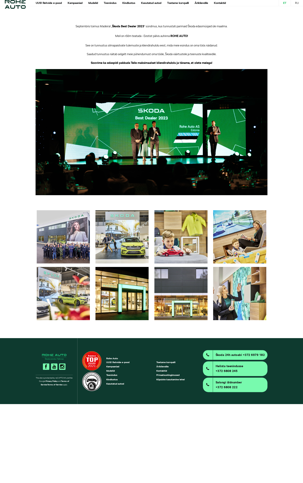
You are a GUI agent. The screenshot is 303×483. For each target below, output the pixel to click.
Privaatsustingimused (168, 454)
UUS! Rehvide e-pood (117, 441)
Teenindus (111, 454)
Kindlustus (112, 458)
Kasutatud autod (115, 462)
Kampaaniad (112, 445)
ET (284, 6)
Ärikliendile (162, 445)
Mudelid (110, 449)
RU (297, 6)
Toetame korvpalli (165, 441)
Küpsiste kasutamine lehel (170, 458)
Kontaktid (161, 449)
